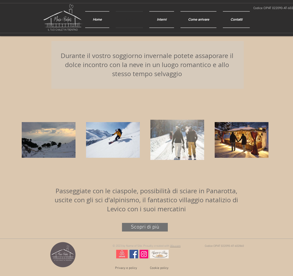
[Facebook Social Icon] (134, 254)
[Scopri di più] (145, 227)
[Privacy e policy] (126, 268)
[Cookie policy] (159, 268)
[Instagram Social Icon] (144, 254)
